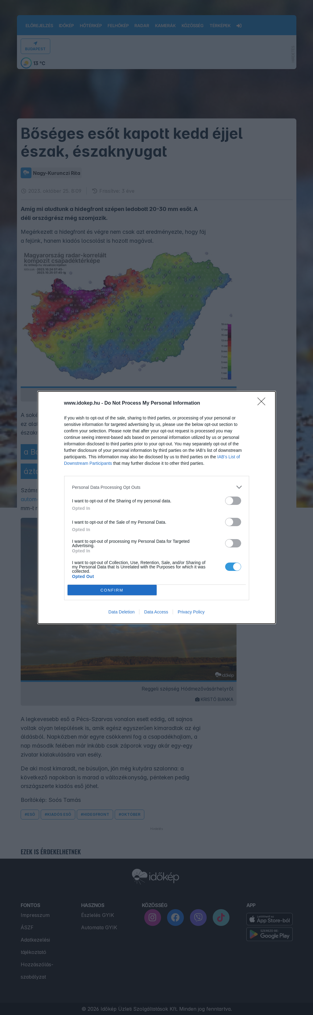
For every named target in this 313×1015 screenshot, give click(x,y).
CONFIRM (112, 590)
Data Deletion (122, 611)
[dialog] (156, 507)
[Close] (263, 403)
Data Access (156, 611)
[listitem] (156, 487)
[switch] (233, 501)
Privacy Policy (191, 611)
